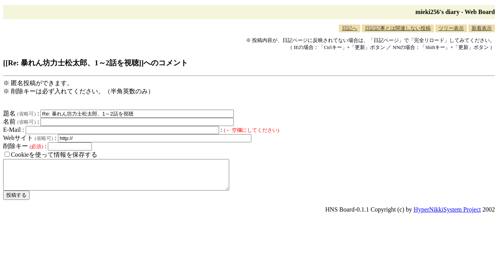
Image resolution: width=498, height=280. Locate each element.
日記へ (349, 28)
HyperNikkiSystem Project (447, 215)
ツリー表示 (451, 28)
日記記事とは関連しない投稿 (398, 28)
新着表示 (482, 28)
